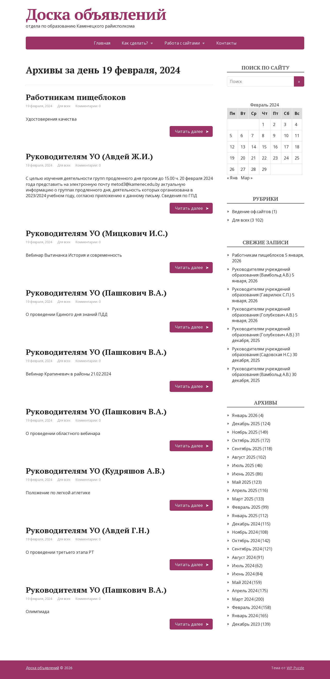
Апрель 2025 (244, 490)
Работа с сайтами (182, 43)
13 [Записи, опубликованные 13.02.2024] (243, 147)
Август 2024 (243, 557)
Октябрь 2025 (246, 440)
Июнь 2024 (243, 574)
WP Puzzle (295, 667)
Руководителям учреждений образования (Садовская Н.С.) (262, 351)
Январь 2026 (245, 415)
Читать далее (189, 131)
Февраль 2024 (246, 607)
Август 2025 (243, 457)
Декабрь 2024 (246, 524)
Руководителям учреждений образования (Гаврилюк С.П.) (261, 292)
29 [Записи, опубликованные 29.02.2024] (264, 169)
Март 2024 (242, 599)
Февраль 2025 (246, 507)
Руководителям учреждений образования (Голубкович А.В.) (263, 311)
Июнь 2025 (243, 474)
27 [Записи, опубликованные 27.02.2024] (243, 169)
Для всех (63, 106)
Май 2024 (241, 582)
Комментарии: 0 (88, 106)
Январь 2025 (245, 515)
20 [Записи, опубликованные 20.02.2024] (243, 158)
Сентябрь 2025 (247, 448)
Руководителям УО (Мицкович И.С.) (97, 233)
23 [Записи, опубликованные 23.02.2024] (275, 158)
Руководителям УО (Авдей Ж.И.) (89, 156)
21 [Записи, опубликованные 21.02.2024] (253, 158)
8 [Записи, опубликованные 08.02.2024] (263, 135)
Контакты (226, 43)
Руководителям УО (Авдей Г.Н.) (88, 530)
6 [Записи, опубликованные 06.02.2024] (242, 135)
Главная (102, 43)
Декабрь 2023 (246, 624)
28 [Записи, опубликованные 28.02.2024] (253, 169)
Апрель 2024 (244, 590)
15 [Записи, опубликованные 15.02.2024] (264, 147)
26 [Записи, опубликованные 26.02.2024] (232, 169)
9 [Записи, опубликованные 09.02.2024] (274, 135)
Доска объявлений (96, 14)
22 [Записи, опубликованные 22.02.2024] (264, 158)
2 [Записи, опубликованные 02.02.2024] (274, 124)
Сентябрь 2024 (247, 549)
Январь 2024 (245, 615)
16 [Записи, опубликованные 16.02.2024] (275, 147)
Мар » (247, 178)
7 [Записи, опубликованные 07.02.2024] (252, 135)
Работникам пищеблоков (76, 97)
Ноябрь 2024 (245, 532)
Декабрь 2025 (246, 423)
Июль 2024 (243, 565)
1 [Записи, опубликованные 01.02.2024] (263, 124)
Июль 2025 (243, 465)
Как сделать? (135, 43)
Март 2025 (242, 499)
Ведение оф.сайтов (251, 211)
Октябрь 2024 (246, 540)
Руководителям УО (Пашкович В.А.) (96, 293)
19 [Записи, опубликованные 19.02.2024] (232, 158)
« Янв (232, 178)
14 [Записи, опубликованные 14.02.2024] (253, 147)
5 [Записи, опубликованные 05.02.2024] (231, 135)
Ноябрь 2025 (245, 432)
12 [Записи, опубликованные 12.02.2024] (232, 147)
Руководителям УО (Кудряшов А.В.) (95, 471)
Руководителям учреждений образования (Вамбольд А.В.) (261, 272)
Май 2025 (241, 482)
